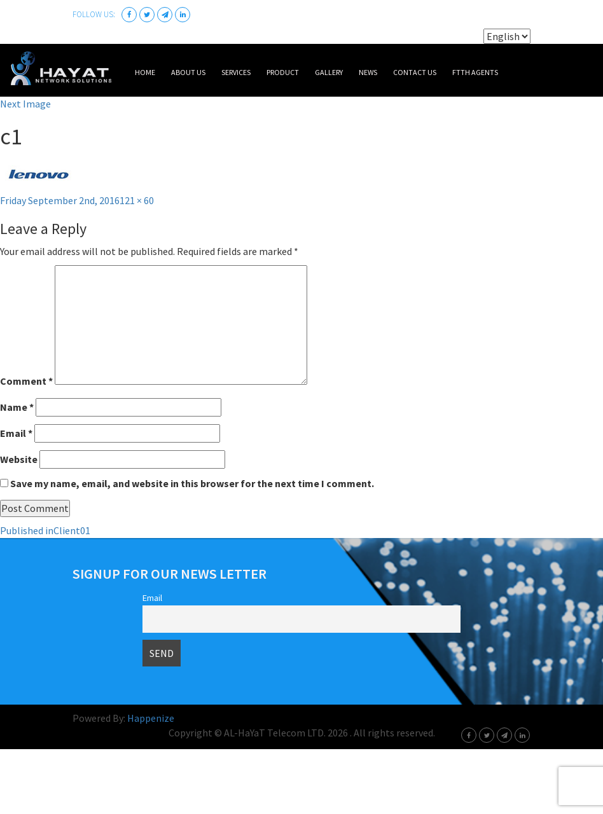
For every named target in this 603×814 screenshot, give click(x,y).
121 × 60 (137, 200)
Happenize (150, 718)
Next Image (25, 103)
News (368, 72)
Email (16, 433)
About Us (188, 72)
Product (283, 72)
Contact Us (414, 72)
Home (145, 72)
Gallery (329, 72)
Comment (26, 381)
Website (19, 459)
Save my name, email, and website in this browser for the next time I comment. (192, 483)
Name (17, 407)
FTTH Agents (475, 72)
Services (236, 72)
